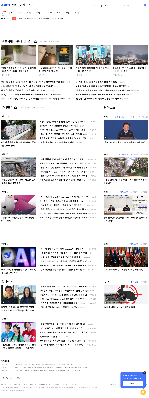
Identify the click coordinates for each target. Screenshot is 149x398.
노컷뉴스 (134, 154)
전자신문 (134, 281)
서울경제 (79, 75)
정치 (11, 12)
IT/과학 (48, 12)
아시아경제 (5, 75)
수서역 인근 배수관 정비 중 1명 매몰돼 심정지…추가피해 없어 (40, 18)
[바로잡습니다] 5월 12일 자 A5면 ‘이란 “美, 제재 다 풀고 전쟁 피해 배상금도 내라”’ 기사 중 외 (48, 370)
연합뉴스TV (119, 116)
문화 (58, 12)
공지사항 (56, 384)
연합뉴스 (144, 154)
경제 (29, 12)
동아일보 (41, 75)
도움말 (74, 384)
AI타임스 (144, 281)
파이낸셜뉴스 (117, 75)
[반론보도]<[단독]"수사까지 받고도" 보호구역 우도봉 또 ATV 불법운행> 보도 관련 (44, 364)
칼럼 (68, 12)
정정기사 (5, 361)
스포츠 (32, 5)
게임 (77, 12)
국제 (38, 12)
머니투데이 (131, 116)
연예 (22, 5)
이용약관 (17, 384)
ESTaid (5, 390)
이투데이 (144, 192)
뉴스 (13, 5)
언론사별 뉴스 (6, 378)
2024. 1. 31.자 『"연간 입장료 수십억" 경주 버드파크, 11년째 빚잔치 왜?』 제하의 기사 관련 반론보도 (51, 367)
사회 (20, 12)
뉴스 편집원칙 (6, 384)
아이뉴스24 (143, 116)
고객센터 (65, 384)
